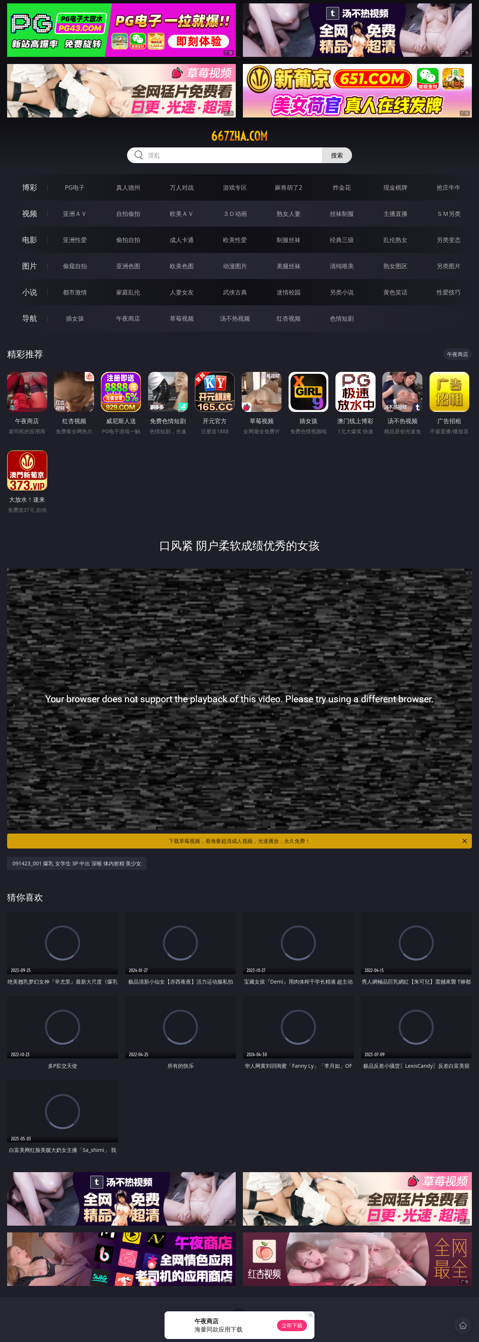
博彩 (29, 187)
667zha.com (239, 136)
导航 (29, 318)
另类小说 (342, 292)
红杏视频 (289, 318)
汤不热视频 (235, 318)
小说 (29, 292)
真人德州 (128, 187)
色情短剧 (342, 318)
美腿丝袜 (289, 266)
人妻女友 (182, 292)
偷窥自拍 (75, 266)
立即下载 (291, 1325)
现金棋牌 (395, 187)
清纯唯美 (342, 266)
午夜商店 (128, 318)
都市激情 (75, 292)
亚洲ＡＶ (75, 214)
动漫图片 (235, 266)
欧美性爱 (235, 240)
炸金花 (342, 187)
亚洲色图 (128, 266)
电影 (29, 240)
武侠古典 (235, 292)
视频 (29, 213)
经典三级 (342, 240)
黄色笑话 (395, 292)
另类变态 (449, 240)
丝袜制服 (342, 214)
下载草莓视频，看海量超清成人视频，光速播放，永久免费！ (318, 841)
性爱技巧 (449, 292)
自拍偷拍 (128, 214)
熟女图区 (395, 266)
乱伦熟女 (395, 240)
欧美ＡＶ (182, 214)
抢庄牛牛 (449, 187)
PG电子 (75, 187)
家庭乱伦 (128, 292)
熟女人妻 (289, 214)
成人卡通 (182, 240)
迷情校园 (289, 292)
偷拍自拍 (128, 240)
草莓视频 (182, 318)
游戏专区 (235, 187)
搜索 (337, 155)
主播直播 (395, 214)
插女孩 (75, 318)
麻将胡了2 (288, 187)
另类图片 (449, 266)
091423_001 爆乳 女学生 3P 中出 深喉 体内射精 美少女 (76, 863)
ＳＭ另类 (449, 214)
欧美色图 (182, 266)
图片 (29, 266)
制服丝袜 (289, 240)
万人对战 (182, 187)
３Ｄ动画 (235, 214)
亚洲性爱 (75, 240)
